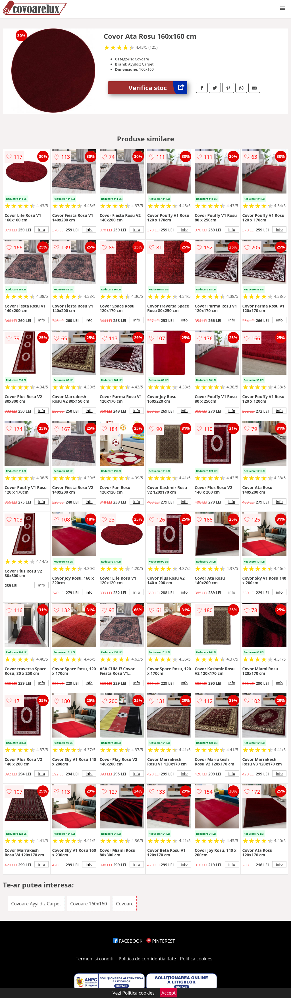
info (41, 229)
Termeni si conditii (95, 959)
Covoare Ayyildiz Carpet (36, 904)
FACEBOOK (127, 941)
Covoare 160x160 (88, 904)
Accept (168, 993)
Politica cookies (196, 959)
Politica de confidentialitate (147, 959)
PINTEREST (160, 941)
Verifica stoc (157, 87)
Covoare (125, 904)
